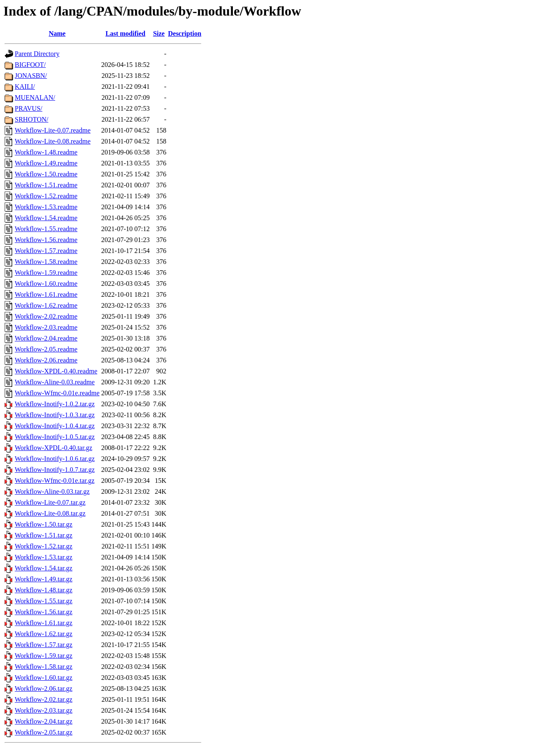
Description (184, 33)
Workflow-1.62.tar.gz (43, 633)
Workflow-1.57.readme (46, 250)
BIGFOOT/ (30, 64)
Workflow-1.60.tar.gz (43, 677)
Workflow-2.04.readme (46, 338)
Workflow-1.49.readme (46, 163)
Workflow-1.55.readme (46, 228)
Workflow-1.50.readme (46, 174)
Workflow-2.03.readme (46, 327)
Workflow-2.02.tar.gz (43, 699)
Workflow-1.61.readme (46, 294)
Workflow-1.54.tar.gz (43, 568)
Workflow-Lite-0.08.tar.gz (50, 513)
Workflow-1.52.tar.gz (43, 546)
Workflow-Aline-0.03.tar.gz (52, 491)
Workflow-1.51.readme (46, 185)
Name (57, 33)
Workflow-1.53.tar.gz (43, 557)
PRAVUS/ (29, 108)
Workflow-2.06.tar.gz (43, 688)
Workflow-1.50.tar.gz (43, 524)
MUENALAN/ (35, 97)
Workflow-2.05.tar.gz (43, 732)
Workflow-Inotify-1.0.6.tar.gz (55, 458)
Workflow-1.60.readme (46, 283)
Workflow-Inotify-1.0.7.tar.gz (55, 469)
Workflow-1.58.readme (46, 261)
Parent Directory (37, 53)
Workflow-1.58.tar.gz (43, 666)
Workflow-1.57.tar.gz (43, 644)
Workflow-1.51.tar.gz (43, 535)
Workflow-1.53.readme (46, 206)
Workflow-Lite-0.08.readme (53, 141)
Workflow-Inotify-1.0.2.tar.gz (55, 403)
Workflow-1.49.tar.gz (43, 579)
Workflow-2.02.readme (46, 316)
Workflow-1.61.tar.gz (43, 622)
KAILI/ (25, 86)
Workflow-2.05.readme (46, 349)
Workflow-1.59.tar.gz (43, 655)
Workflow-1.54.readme (46, 217)
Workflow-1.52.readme (46, 196)
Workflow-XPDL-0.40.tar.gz (53, 447)
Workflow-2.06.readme (46, 360)
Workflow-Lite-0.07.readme (53, 130)
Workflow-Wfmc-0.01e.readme (57, 393)
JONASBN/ (31, 75)
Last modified (126, 33)
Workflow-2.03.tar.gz (43, 710)
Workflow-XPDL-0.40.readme (56, 371)
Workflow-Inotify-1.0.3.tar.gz (55, 414)
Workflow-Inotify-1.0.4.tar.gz (55, 425)
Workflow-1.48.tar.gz (43, 590)
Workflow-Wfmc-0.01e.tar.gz (54, 480)
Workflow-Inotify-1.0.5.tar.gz (55, 436)
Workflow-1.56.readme (46, 239)
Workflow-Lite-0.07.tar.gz (50, 502)
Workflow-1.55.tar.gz (43, 601)
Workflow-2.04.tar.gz (43, 721)
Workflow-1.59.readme (46, 272)
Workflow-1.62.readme (46, 305)
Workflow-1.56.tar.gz (43, 611)
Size (159, 33)
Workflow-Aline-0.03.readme (55, 382)
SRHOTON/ (31, 119)
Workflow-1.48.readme (46, 152)
